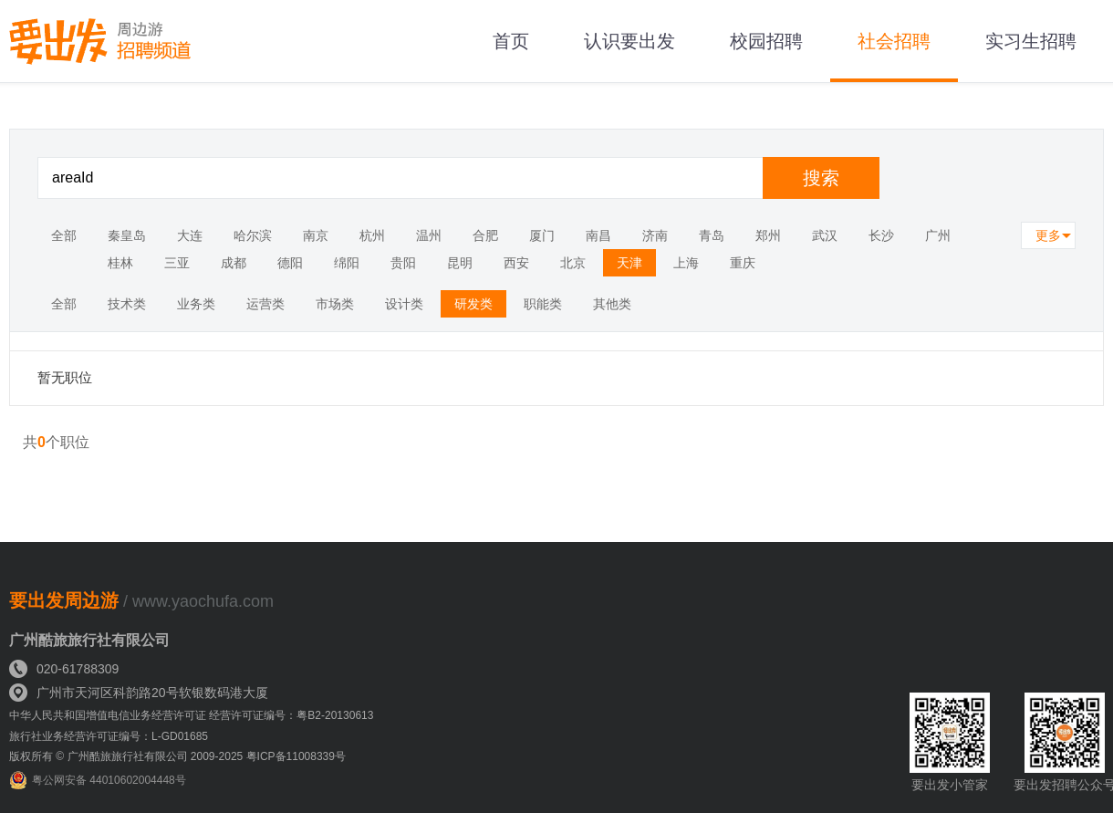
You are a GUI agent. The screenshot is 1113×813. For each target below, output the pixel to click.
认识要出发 (629, 41)
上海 (686, 262)
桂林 (120, 262)
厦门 (542, 235)
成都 (233, 262)
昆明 (460, 262)
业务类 (196, 304)
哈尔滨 (253, 235)
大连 (190, 235)
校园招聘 (766, 41)
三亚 (177, 262)
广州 (938, 235)
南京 (315, 235)
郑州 (768, 235)
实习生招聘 (1031, 41)
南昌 (598, 235)
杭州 (372, 235)
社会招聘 (894, 41)
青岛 (711, 235)
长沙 (881, 235)
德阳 (290, 262)
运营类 (265, 304)
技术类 (127, 304)
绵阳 (346, 262)
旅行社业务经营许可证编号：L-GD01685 (108, 736)
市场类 (335, 304)
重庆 (742, 262)
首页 (511, 41)
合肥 (485, 235)
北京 (573, 262)
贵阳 (403, 262)
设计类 (404, 304)
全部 (64, 235)
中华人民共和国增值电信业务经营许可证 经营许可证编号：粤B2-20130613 (191, 715)
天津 (629, 262)
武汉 (824, 235)
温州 (429, 235)
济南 (655, 235)
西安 (516, 262)
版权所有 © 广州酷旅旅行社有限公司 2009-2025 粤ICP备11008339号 (177, 756)
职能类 (543, 304)
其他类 (612, 304)
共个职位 (56, 442)
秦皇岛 (127, 235)
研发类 (473, 304)
